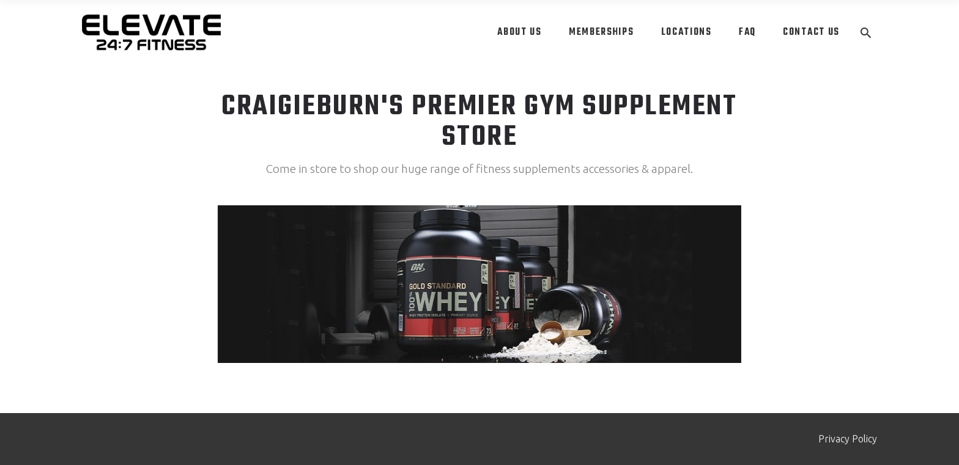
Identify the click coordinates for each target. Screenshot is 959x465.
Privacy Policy (847, 438)
